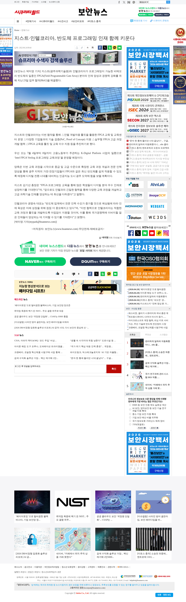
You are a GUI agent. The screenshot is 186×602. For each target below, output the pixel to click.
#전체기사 (31, 21)
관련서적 (111, 567)
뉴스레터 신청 (54, 2)
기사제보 (35, 2)
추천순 (148, 335)
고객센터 (91, 567)
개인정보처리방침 (51, 567)
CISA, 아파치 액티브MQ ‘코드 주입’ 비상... (35, 340)
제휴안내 (101, 567)
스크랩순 (164, 335)
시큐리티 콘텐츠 (161, 20)
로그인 (16, 2)
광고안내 (28, 567)
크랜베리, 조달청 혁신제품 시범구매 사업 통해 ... (38, 352)
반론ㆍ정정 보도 (164, 595)
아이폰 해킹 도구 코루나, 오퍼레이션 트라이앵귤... (39, 346)
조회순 (132, 335)
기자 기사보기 (110, 238)
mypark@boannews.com (42, 221)
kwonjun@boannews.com (94, 588)
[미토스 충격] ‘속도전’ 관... (146, 300)
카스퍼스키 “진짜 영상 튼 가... (148, 304)
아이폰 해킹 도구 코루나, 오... (148, 293)
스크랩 (43, 2)
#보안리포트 (78, 21)
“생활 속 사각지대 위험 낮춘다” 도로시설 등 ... (93, 340)
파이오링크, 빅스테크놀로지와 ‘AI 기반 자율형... (94, 352)
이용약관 (38, 567)
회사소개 (18, 567)
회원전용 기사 (140, 20)
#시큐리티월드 (46, 21)
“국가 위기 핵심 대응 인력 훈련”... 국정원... (91, 346)
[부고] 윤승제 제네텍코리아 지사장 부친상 (149, 159)
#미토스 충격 (94, 21)
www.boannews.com (66, 229)
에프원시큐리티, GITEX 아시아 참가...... (147, 317)
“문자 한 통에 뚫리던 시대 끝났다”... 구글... (91, 358)
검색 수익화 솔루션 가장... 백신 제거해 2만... (36, 358)
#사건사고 (63, 21)
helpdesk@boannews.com (139, 580)
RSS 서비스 (123, 567)
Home (16, 30)
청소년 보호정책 (68, 567)
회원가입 (25, 2)
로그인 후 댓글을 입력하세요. (60, 369)
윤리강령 (81, 567)
